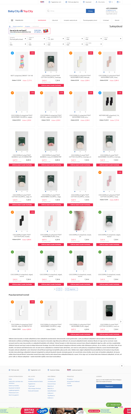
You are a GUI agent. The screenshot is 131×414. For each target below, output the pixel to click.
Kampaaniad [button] (42, 20)
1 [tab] (45, 72)
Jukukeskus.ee (52, 381)
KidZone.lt (50, 393)
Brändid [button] (117, 20)
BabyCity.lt (51, 386)
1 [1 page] (54, 289)
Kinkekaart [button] (106, 20)
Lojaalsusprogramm (14, 390)
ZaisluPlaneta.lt (52, 391)
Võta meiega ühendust (34, 388)
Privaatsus (70, 379)
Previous (10, 322)
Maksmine (31, 379)
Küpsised (69, 385)
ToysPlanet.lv (51, 395)
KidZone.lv (50, 398)
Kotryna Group (52, 384)
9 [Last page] (66, 289)
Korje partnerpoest (33, 391)
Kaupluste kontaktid (14, 388)
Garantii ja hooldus (14, 385)
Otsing (90, 11)
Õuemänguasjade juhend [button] (90, 20)
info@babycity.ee (111, 10)
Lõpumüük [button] (55, 20)
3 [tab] (56, 72)
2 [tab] (80, 72)
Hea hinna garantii (14, 395)
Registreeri (109, 386)
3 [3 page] (60, 289)
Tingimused (31, 386)
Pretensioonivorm (14, 392)
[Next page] (73, 289)
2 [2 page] (57, 289)
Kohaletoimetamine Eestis (35, 381)
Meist (10, 379)
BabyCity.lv (51, 388)
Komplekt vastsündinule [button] (70, 20)
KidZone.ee (51, 379)
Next (121, 322)
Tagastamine (31, 384)
